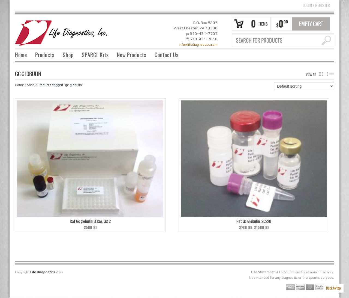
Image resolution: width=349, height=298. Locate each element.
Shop (68, 55)
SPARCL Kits (95, 55)
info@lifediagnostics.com (198, 45)
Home (21, 55)
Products (45, 55)
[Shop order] (304, 86)
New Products (131, 55)
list (330, 74)
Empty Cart (311, 23)
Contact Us (167, 55)
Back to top (333, 288)
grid (321, 74)
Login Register (316, 5)
